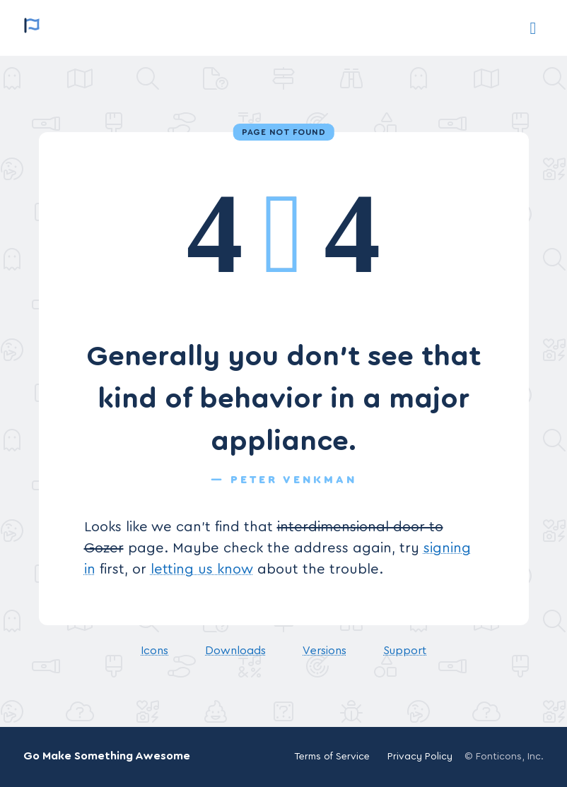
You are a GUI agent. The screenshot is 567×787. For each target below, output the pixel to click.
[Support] (533, 28)
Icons (154, 650)
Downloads (235, 650)
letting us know (202, 569)
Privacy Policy (419, 757)
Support (404, 650)
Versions (324, 650)
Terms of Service (332, 757)
